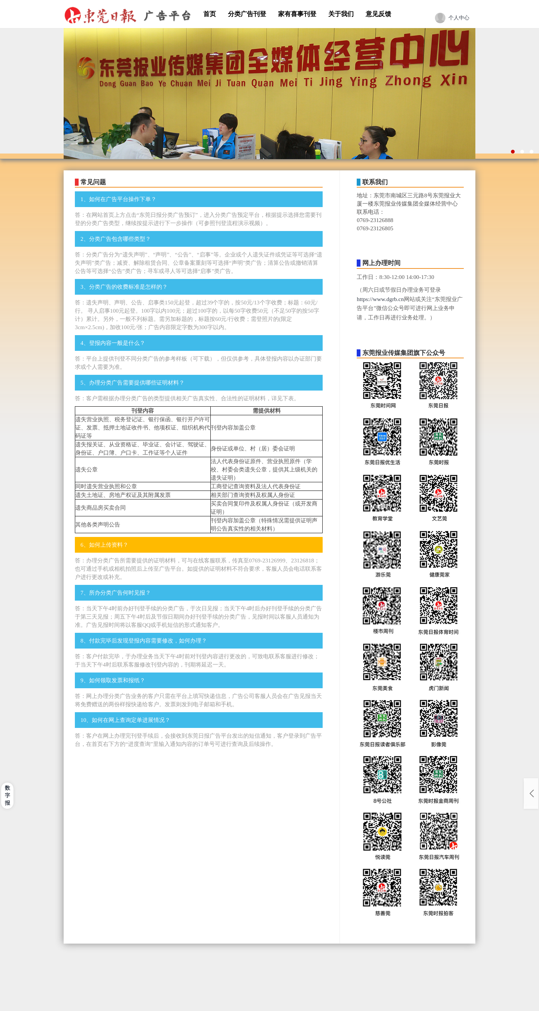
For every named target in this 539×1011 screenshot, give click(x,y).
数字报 (7, 795)
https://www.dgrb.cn (380, 299)
